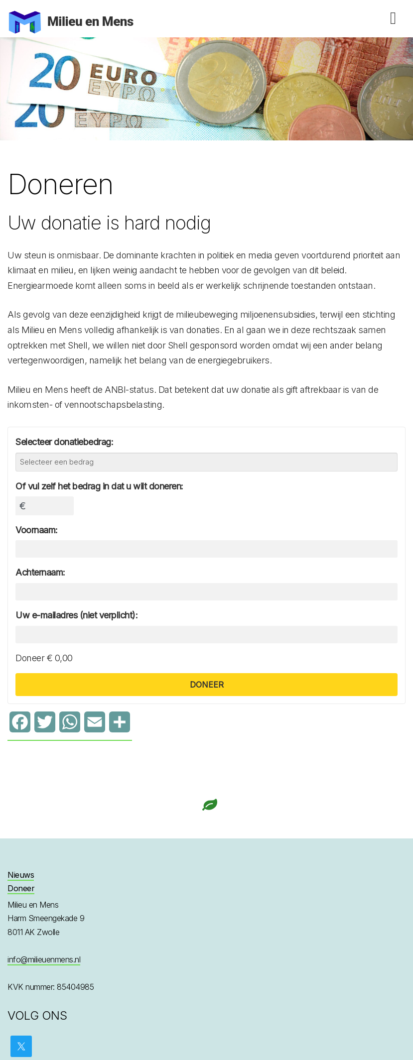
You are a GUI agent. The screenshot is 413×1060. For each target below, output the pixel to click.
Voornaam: (36, 530)
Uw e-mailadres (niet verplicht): (76, 615)
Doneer (20, 888)
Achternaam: (40, 572)
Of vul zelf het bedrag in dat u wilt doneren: (99, 486)
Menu (393, 18)
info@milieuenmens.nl (43, 959)
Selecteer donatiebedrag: (64, 442)
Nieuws (20, 875)
